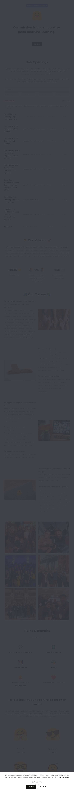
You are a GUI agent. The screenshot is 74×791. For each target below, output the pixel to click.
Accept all (31, 786)
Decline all (43, 786)
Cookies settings (37, 782)
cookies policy (64, 777)
